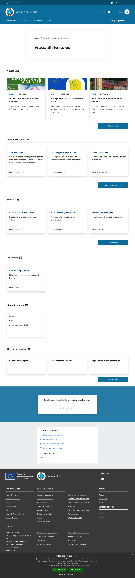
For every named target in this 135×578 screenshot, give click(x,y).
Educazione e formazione (77, 495)
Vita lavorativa (42, 502)
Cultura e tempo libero (45, 498)
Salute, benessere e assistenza (79, 510)
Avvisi (11, 94)
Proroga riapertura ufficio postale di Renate (67, 100)
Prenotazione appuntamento (47, 533)
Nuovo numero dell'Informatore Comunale (23, 100)
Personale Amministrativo (14, 514)
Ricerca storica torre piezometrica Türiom (107, 100)
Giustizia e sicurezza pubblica (78, 498)
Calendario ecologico (18, 360)
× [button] (132, 555)
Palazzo (12, 316)
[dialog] (67, 565)
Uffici (7, 502)
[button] (67, 574)
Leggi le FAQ (41, 540)
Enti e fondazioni (11, 506)
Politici (7, 510)
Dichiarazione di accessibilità (78, 544)
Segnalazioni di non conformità (106, 360)
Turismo (39, 518)
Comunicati (103, 498)
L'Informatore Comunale (61, 360)
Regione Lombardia (12, 2)
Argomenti (45, 38)
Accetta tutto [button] (59, 570)
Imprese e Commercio (44, 506)
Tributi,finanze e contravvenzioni (79, 502)
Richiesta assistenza (44, 544)
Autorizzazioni (73, 514)
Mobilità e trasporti (43, 521)
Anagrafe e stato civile (45, 495)
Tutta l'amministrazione (113, 185)
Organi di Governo (11, 495)
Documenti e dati (11, 518)
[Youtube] (108, 11)
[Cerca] (127, 11)
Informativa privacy (75, 536)
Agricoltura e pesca (75, 517)
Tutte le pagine (113, 379)
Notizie (101, 495)
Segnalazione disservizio (45, 536)
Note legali (72, 540)
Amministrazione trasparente (78, 533)
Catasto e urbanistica (44, 514)
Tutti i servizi (113, 242)
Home (36, 38)
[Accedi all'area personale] (119, 2)
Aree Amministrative (12, 498)
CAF (11, 320)
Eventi (101, 517)
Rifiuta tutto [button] (76, 569)
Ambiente (71, 506)
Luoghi (101, 513)
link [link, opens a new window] (88, 565)
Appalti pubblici (42, 510)
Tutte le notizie (113, 126)
